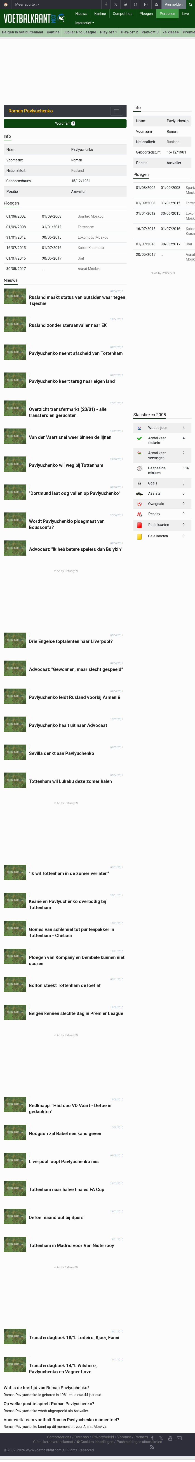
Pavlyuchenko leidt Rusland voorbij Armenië (74, 697)
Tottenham (86, 227)
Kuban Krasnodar (91, 248)
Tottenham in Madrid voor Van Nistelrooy (71, 1245)
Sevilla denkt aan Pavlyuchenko (61, 753)
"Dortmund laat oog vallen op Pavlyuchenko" (74, 493)
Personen (167, 14)
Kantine (100, 14)
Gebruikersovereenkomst (53, 1442)
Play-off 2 (129, 32)
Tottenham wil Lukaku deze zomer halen (70, 781)
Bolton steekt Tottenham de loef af (65, 985)
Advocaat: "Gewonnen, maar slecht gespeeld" (76, 669)
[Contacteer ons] (179, 1438)
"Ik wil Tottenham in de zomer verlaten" (69, 873)
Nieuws (81, 14)
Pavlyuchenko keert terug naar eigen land (72, 381)
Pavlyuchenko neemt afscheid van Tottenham (76, 353)
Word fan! (65, 123)
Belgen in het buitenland (22, 32)
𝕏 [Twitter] (161, 1438)
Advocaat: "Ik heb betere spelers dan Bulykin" (75, 549)
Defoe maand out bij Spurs (56, 1217)
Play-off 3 (150, 32)
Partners (141, 1437)
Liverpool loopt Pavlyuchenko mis (64, 1161)
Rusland (77, 170)
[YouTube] (170, 1438)
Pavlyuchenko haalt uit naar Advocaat (68, 725)
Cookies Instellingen (95, 1442)
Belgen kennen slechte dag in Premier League (76, 1013)
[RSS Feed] (152, 1447)
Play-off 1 (108, 32)
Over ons (82, 1437)
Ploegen (146, 14)
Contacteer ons (59, 1437)
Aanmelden (174, 4)
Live (185, 14)
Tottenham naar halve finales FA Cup (66, 1189)
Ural (81, 258)
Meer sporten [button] (26, 4)
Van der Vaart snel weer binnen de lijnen (70, 437)
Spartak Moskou (90, 216)
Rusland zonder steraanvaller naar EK (68, 325)
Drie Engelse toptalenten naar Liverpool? (71, 641)
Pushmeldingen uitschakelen (139, 1442)
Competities (122, 14)
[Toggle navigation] (116, 111)
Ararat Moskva (89, 269)
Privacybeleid (103, 1437)
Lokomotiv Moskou (93, 237)
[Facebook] (152, 1438)
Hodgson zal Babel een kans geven (65, 1133)
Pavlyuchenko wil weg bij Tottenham (66, 465)
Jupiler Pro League (79, 32)
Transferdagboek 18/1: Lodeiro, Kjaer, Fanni (74, 1337)
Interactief (83, 23)
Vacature (124, 1437)
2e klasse (170, 32)
